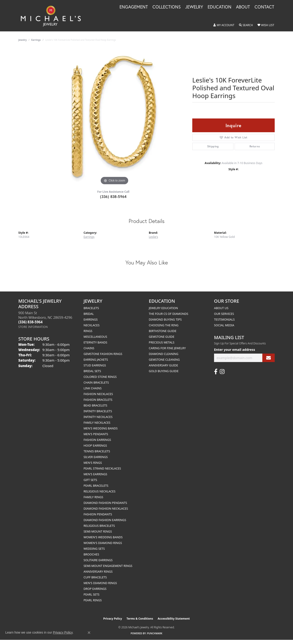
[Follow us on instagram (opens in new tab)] (222, 371)
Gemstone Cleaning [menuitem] (164, 359)
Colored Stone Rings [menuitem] (100, 377)
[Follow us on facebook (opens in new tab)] (215, 371)
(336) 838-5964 (113, 196)
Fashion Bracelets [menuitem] (98, 400)
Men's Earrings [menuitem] (95, 474)
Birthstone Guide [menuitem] (162, 331)
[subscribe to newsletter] (268, 358)
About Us (221, 308)
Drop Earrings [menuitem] (95, 589)
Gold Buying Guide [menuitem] (164, 371)
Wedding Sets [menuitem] (94, 549)
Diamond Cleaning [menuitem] (163, 354)
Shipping (213, 146)
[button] (223, 25)
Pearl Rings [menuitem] (93, 600)
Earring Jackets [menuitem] (96, 359)
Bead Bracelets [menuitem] (95, 405)
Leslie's (153, 237)
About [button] (243, 7)
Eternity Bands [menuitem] (95, 342)
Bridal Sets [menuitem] (92, 371)
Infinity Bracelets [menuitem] (98, 411)
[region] (114, 117)
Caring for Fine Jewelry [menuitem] (167, 348)
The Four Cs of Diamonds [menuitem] (168, 314)
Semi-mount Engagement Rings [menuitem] (108, 566)
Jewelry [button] (194, 7)
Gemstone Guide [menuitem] (161, 337)
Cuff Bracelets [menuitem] (95, 577)
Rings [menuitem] (88, 331)
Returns (255, 146)
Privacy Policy (112, 619)
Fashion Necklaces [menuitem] (98, 394)
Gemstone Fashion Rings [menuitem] (103, 354)
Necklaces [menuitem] (92, 325)
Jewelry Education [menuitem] (163, 308)
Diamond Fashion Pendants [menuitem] (105, 503)
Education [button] (219, 7)
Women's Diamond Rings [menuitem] (103, 543)
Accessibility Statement (174, 619)
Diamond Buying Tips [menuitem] (165, 319)
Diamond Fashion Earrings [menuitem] (105, 520)
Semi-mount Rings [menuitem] (98, 531)
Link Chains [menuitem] (93, 388)
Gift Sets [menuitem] (90, 480)
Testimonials (224, 319)
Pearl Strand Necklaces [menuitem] (102, 468)
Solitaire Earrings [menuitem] (98, 560)
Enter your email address (234, 349)
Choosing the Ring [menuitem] (164, 325)
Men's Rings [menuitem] (93, 463)
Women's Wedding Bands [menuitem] (103, 537)
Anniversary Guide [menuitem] (163, 365)
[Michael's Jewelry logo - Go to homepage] (53, 16)
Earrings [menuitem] (91, 319)
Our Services (224, 314)
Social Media (224, 325)
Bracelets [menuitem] (91, 308)
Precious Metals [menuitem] (161, 342)
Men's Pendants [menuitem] (96, 434)
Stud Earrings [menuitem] (95, 365)
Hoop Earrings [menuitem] (95, 445)
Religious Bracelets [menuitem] (99, 526)
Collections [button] (166, 7)
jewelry (22, 39)
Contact (264, 7)
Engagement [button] (133, 7)
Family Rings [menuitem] (93, 497)
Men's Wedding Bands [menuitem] (101, 428)
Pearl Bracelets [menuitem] (96, 485)
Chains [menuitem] (89, 348)
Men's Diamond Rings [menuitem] (100, 583)
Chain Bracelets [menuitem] (96, 382)
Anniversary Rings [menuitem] (98, 571)
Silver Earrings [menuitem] (96, 457)
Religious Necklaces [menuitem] (99, 491)
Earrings (36, 39)
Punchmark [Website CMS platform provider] (155, 633)
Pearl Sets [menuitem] (91, 594)
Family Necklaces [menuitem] (97, 422)
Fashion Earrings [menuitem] (97, 440)
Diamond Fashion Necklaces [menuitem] (106, 508)
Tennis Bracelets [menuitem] (97, 451)
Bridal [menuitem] (89, 314)
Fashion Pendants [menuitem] (98, 514)
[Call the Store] (30, 322)
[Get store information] (33, 327)
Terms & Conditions (140, 619)
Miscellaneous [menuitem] (95, 337)
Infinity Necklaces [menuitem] (98, 417)
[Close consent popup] (89, 632)
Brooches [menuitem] (91, 554)
